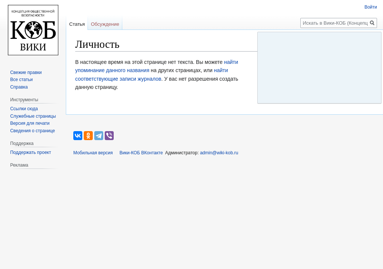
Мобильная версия (93, 152)
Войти (370, 7)
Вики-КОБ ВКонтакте (141, 152)
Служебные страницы (33, 116)
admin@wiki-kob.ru (219, 152)
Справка (19, 87)
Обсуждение (105, 24)
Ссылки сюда (24, 108)
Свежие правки (26, 72)
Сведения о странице (32, 130)
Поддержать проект (30, 152)
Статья (77, 24)
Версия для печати (29, 123)
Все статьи (21, 79)
